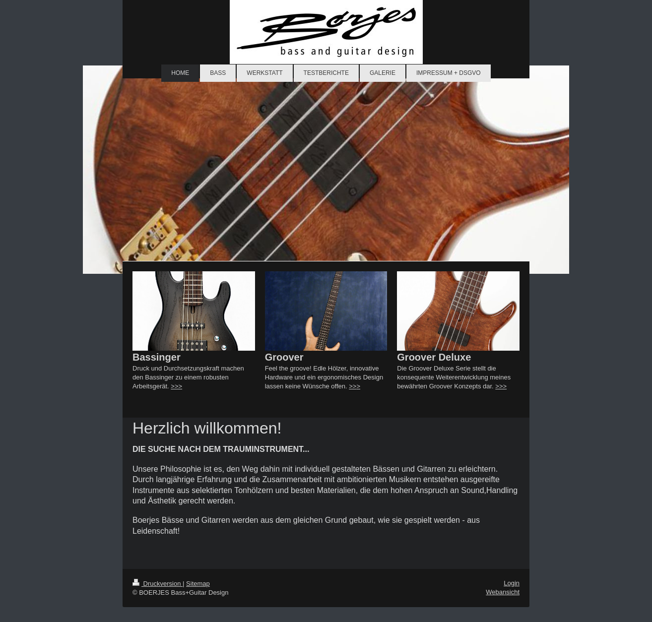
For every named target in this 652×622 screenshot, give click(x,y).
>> (352, 386)
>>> (176, 386)
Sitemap (198, 583)
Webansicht (503, 592)
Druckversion (157, 583)
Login (512, 583)
